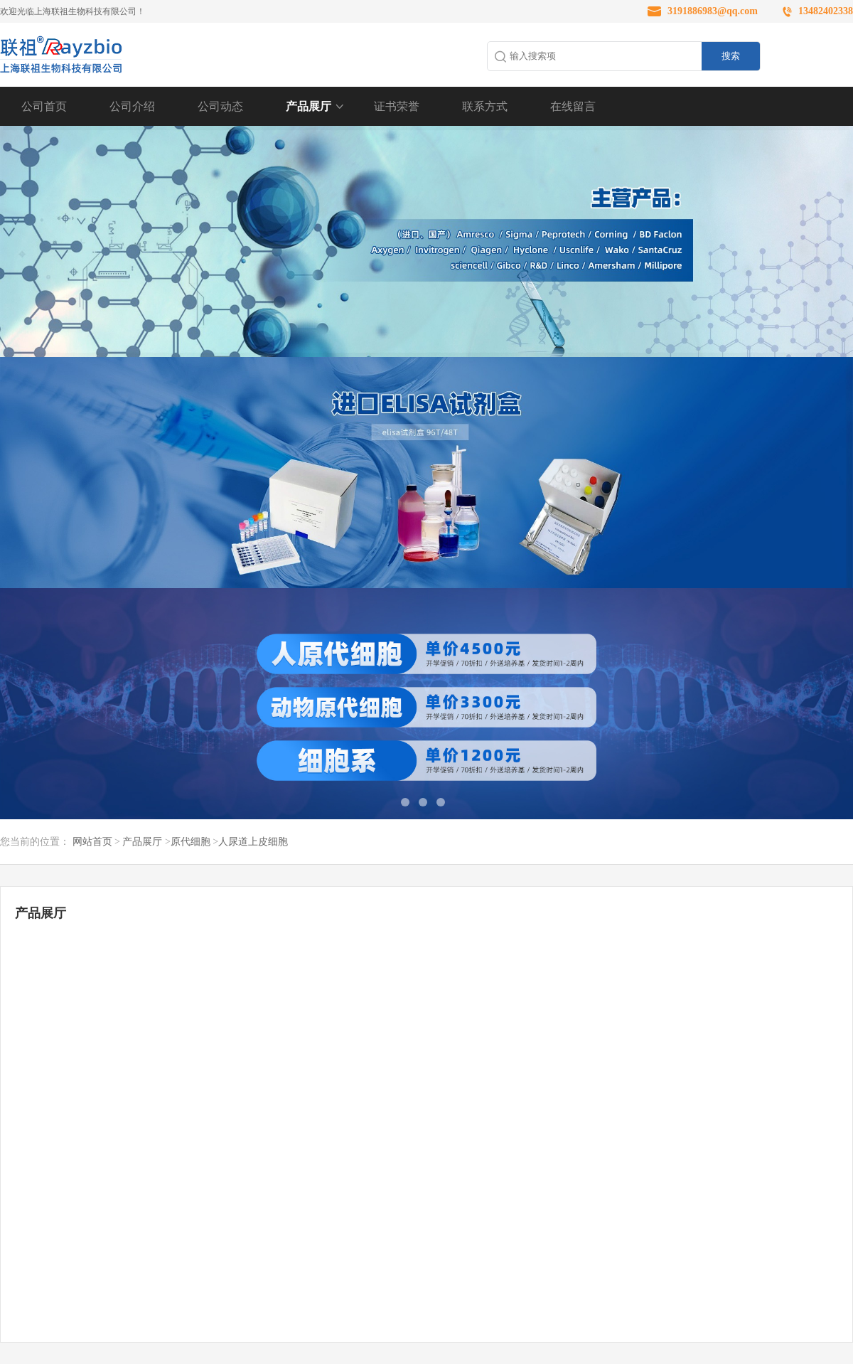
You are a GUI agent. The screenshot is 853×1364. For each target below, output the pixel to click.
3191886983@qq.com (712, 11)
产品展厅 (308, 106)
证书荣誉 (396, 106)
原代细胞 (190, 841)
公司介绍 (132, 106)
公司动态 (220, 106)
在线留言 (573, 106)
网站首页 (92, 841)
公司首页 (44, 106)
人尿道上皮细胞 (253, 841)
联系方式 (485, 106)
